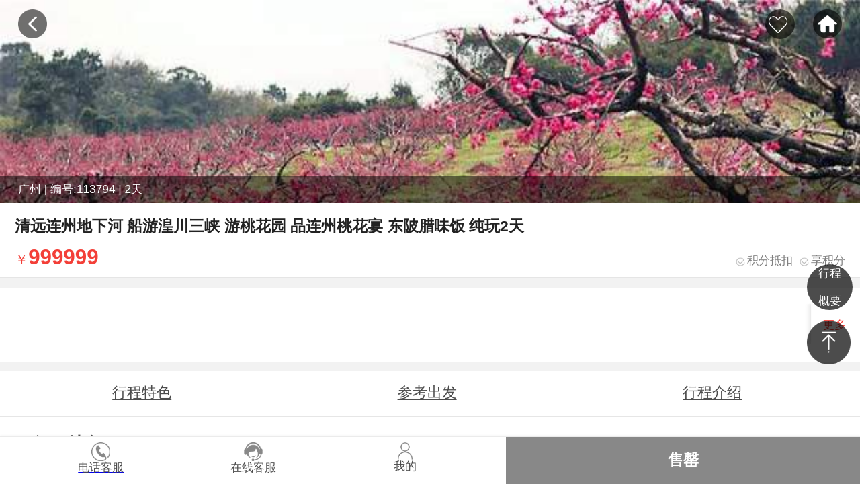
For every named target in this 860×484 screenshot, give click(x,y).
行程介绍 (712, 392)
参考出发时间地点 (427, 399)
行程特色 (141, 392)
